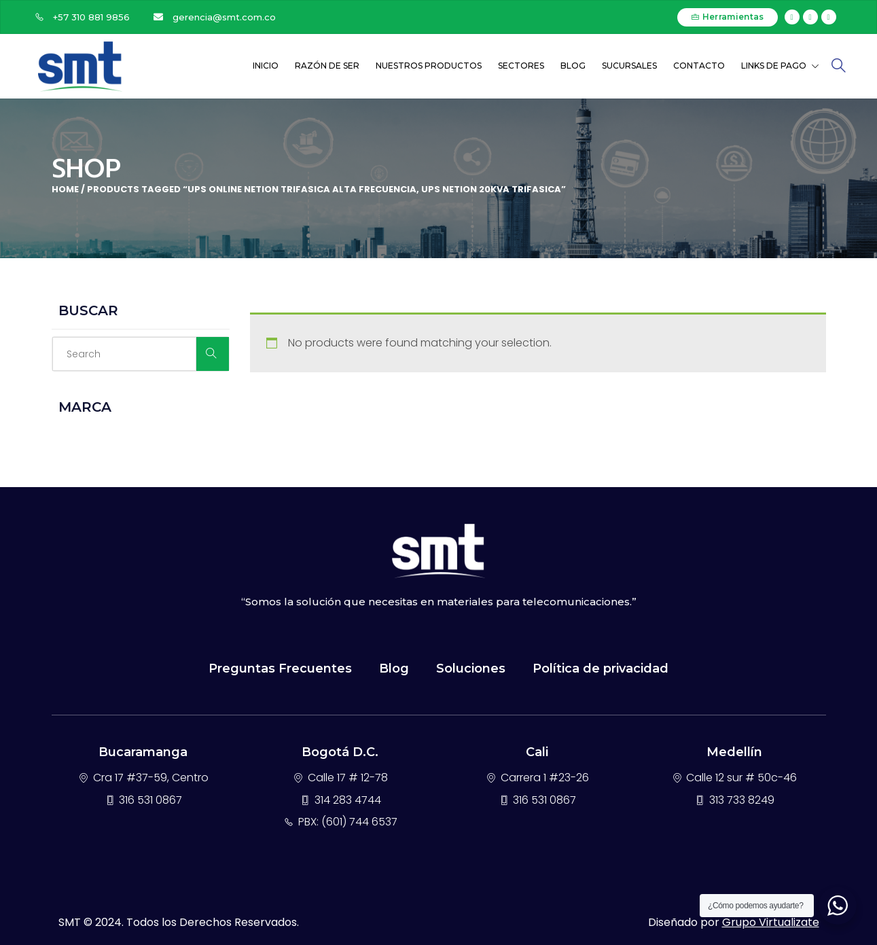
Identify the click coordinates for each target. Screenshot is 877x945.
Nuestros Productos (429, 65)
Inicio (266, 65)
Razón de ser (327, 65)
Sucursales (629, 65)
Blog (573, 65)
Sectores (521, 65)
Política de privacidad (600, 668)
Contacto (699, 65)
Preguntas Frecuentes (280, 668)
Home (65, 189)
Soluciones (470, 668)
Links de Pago (780, 65)
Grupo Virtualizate (770, 922)
